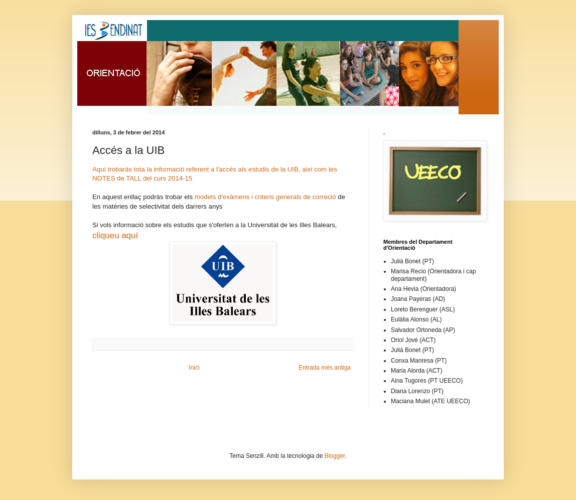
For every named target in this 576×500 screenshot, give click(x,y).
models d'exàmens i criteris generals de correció (265, 197)
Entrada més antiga (325, 367)
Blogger (335, 455)
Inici (194, 367)
